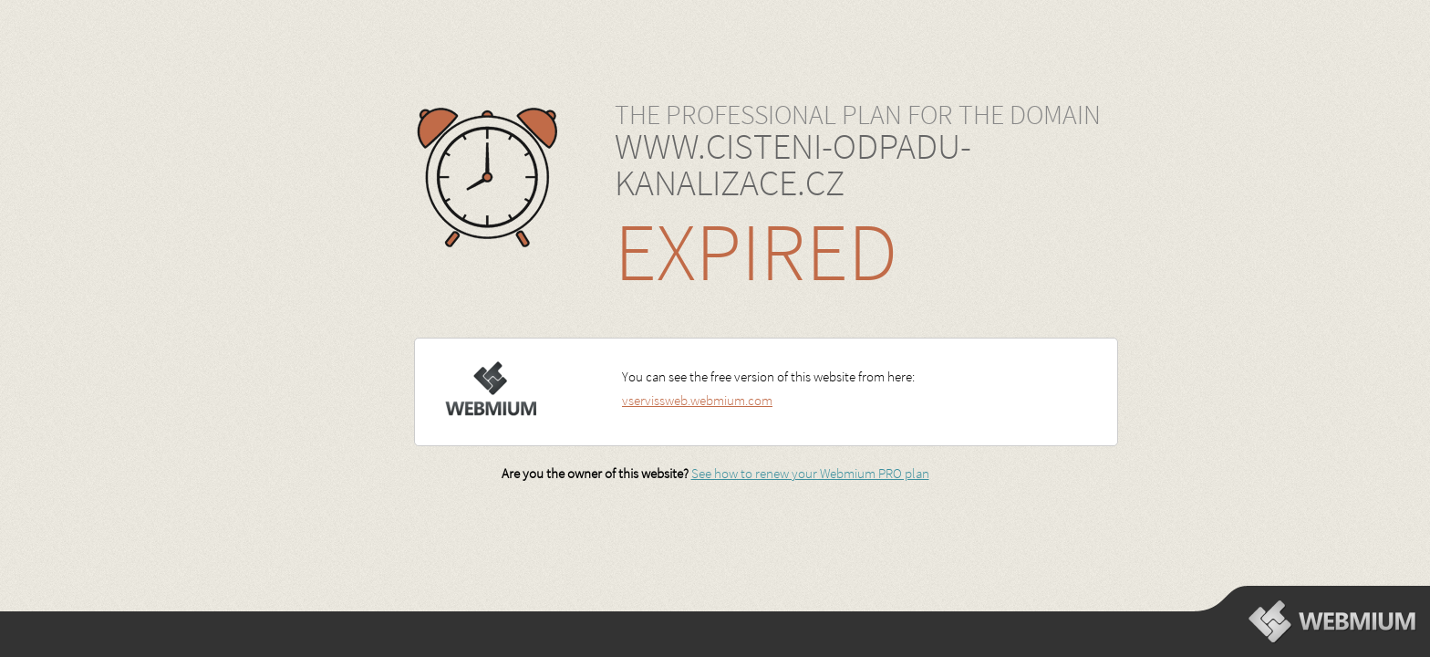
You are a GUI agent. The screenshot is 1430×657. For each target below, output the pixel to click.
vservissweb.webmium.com (697, 400)
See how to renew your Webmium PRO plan (810, 473)
